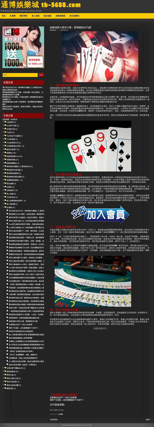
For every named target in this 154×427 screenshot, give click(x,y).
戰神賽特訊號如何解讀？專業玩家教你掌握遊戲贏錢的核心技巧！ (33, 304)
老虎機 (12, 16)
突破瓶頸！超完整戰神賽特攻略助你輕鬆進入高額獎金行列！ (31, 288)
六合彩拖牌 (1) (12, 139)
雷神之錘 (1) (11, 375)
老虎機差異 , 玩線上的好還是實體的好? (23, 358)
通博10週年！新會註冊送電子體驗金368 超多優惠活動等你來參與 (33, 308)
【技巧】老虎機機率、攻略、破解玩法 (23, 355)
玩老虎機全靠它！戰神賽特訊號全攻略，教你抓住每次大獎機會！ (33, 281)
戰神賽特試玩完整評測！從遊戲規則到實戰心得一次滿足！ (30, 291)
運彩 (80, 111)
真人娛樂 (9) (11, 194)
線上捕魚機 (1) (12, 204)
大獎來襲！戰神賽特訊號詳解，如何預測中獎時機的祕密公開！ (32, 294)
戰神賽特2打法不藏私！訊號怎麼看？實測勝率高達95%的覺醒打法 (33, 214)
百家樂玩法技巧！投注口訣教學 (63, 398)
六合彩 (99, 313)
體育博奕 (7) (11, 389)
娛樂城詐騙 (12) (13, 160)
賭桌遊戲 (47, 16)
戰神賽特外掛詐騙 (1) (15, 170)
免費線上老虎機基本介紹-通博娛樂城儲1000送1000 (28, 341)
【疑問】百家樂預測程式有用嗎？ (21, 351)
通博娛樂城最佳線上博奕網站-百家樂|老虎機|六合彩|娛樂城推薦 (32, 348)
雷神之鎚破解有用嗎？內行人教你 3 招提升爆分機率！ (29, 274)
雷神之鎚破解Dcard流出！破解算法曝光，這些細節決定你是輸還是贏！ (35, 264)
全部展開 (5, 119)
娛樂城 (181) (11, 153)
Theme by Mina (87, 425)
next (148, 419)
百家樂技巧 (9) (12, 190)
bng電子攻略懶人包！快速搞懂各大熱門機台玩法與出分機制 (31, 227)
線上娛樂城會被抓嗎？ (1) (16, 201)
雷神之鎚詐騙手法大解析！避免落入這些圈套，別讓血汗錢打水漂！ (34, 258)
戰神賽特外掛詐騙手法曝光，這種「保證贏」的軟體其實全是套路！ (34, 241)
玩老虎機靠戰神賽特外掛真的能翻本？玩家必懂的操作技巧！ (31, 278)
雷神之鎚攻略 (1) (13, 382)
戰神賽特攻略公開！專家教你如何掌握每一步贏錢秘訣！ (30, 298)
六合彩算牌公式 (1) (14, 143)
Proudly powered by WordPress (72, 425)
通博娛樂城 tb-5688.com (41, 5)
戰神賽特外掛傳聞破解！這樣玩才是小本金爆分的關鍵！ (30, 271)
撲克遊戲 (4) (11, 184)
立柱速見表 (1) (12, 197)
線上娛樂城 (58, 195)
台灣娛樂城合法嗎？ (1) (15, 146)
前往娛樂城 (74, 16)
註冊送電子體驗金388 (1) (16, 368)
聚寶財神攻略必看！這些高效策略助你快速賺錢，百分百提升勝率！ (34, 254)
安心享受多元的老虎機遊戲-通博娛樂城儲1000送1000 (29, 345)
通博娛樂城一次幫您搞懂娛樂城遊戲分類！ (25, 318)
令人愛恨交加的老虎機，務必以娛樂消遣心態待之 (27, 361)
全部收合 (14, 119)
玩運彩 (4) (10, 187)
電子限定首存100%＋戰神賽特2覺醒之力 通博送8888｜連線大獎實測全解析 (37, 211)
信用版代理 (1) (12, 129)
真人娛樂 (35, 16)
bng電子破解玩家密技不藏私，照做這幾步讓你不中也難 (29, 224)
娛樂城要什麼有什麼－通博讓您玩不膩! (23, 321)
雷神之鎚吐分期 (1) (14, 378)
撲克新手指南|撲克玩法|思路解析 (21, 331)
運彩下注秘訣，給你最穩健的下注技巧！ (67, 400)
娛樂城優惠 (60, 16)
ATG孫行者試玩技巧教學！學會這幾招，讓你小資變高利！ (30, 268)
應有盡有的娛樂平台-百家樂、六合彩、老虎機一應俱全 (29, 314)
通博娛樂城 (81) (13, 372)
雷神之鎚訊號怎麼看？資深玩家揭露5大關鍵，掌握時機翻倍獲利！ (33, 261)
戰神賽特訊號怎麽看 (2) (15, 177)
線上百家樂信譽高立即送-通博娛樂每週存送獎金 (27, 335)
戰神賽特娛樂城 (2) (14, 173)
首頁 (3, 16)
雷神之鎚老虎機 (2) (14, 385)
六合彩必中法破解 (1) (15, 136)
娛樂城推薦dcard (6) (14, 156)
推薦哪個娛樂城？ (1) (15, 180)
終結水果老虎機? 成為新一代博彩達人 (23, 365)
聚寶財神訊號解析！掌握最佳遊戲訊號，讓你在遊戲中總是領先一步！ (35, 251)
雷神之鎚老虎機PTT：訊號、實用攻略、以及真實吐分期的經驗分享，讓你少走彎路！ (40, 231)
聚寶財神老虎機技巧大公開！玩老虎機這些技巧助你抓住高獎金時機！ (35, 248)
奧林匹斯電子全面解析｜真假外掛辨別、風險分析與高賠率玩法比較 (34, 217)
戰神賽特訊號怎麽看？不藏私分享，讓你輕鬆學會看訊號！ (30, 238)
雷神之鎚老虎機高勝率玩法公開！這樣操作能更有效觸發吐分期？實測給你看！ (38, 234)
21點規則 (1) (11, 122)
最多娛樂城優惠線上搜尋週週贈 (20, 338)
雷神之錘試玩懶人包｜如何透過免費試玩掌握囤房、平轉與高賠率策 (34, 221)
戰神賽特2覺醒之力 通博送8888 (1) (20, 167)
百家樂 (110, 232)
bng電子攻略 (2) (13, 126)
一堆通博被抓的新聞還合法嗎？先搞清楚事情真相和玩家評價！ (32, 311)
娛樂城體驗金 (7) (13, 163)
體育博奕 (23, 16)
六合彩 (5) (10, 132)
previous (54, 419)
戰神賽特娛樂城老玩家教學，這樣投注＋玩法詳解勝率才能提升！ (33, 244)
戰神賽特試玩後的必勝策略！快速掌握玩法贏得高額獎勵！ (30, 301)
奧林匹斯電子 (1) (13, 149)
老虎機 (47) (11, 207)
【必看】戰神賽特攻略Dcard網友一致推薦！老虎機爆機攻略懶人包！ (34, 284)
